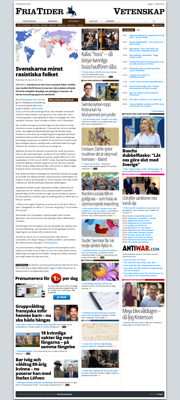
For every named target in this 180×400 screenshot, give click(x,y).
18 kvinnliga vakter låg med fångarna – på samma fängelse (58, 340)
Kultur (93, 21)
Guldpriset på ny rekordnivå (139, 223)
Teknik (80, 25)
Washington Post (29, 99)
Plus (138, 30)
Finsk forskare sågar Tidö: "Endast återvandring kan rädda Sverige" (144, 87)
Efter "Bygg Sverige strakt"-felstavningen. (142, 169)
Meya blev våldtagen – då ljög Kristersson (141, 314)
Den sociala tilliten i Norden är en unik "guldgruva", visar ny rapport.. (99, 209)
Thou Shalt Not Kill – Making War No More (142, 265)
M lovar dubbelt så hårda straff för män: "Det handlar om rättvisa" (146, 105)
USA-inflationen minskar (138, 242)
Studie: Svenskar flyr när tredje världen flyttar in (98, 243)
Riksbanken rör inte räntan (139, 228)
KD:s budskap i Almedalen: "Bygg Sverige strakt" (143, 56)
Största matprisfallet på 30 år (140, 216)
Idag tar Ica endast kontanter (140, 237)
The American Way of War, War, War (140, 262)
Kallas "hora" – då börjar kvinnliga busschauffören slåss (99, 60)
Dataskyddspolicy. (65, 394)
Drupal (160, 394)
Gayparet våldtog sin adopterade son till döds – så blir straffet (146, 36)
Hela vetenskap (23, 25)
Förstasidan (29, 21)
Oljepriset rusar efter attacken (140, 230)
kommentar (52, 242)
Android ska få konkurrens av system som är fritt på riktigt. (99, 314)
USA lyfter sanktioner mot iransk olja (145, 99)
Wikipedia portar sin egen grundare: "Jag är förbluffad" (144, 69)
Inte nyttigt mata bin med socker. (97, 283)
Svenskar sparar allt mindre (139, 235)
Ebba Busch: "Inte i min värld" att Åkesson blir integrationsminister (143, 49)
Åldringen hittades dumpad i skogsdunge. (35, 382)
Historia (35, 25)
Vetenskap (73, 21)
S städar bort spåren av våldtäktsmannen (139, 76)
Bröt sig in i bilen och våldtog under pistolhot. (37, 324)
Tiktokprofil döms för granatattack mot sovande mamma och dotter (146, 63)
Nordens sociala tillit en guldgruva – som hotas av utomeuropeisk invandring (100, 198)
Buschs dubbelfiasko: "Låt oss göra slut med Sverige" (146, 43)
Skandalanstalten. (25, 351)
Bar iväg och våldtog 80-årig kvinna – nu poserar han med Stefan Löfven (33, 368)
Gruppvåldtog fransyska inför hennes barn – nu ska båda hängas (33, 313)
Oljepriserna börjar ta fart (138, 220)
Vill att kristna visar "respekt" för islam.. (100, 119)
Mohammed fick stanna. (134, 322)
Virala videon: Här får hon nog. (96, 72)
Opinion (110, 21)
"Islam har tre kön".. (92, 164)
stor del (52, 250)
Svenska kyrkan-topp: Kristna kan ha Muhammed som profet (99, 109)
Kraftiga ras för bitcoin (137, 225)
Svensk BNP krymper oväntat (140, 232)
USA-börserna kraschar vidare (140, 239)
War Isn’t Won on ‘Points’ (135, 260)
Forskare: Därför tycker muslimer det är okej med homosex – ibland (99, 153)
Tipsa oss (159, 25)
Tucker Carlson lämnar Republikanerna (146, 81)
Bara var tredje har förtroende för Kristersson (143, 94)
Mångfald (71, 25)
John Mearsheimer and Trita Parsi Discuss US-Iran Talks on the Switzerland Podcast (143, 274)
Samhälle (61, 25)
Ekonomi (52, 21)
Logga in (53, 268)
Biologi (52, 25)
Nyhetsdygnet (158, 111)
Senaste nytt (129, 29)
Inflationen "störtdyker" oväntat (141, 218)
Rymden (44, 25)
